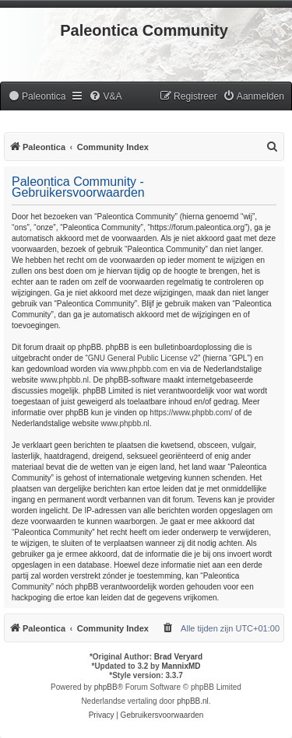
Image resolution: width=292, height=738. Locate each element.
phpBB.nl (193, 701)
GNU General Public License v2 (143, 358)
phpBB (106, 687)
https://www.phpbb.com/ (191, 412)
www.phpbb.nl (64, 380)
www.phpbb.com (139, 369)
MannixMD (181, 666)
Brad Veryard (178, 656)
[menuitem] (36, 96)
